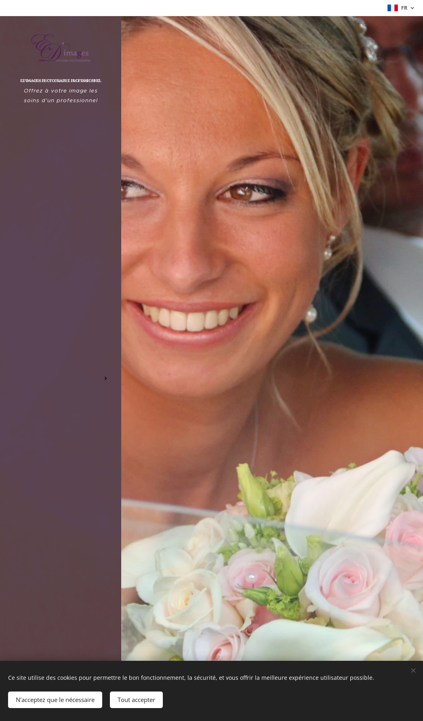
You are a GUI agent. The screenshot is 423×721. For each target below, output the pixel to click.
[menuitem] (60, 324)
